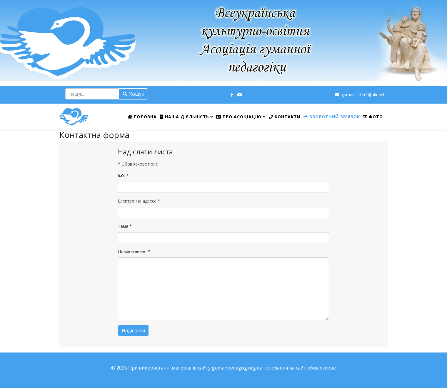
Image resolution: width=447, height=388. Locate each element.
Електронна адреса (139, 201)
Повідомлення (134, 251)
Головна (142, 116)
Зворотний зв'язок (331, 116)
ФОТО (373, 116)
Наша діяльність (184, 116)
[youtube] (239, 94)
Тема (125, 226)
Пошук (133, 94)
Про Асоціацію (238, 116)
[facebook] (232, 94)
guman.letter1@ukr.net (363, 94)
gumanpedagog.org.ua (237, 368)
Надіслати (133, 330)
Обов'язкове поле (138, 164)
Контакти (285, 116)
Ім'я (123, 175)
